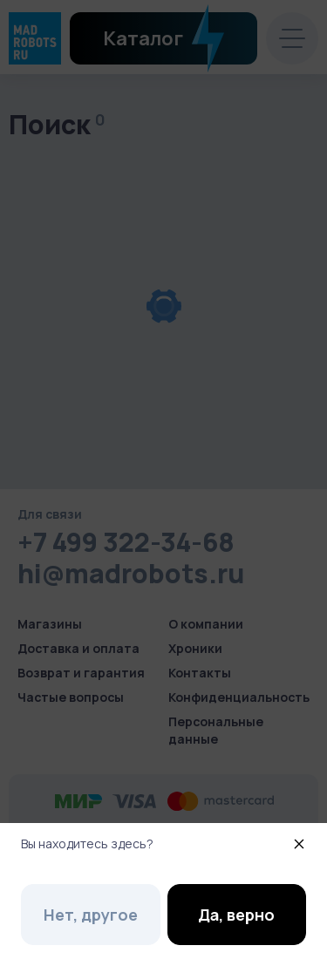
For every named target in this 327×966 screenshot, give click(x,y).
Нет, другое (91, 914)
